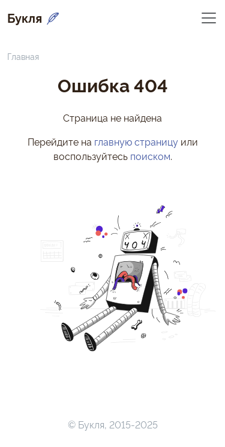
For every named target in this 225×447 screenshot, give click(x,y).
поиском (150, 155)
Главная (23, 56)
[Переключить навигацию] (209, 17)
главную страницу (136, 141)
